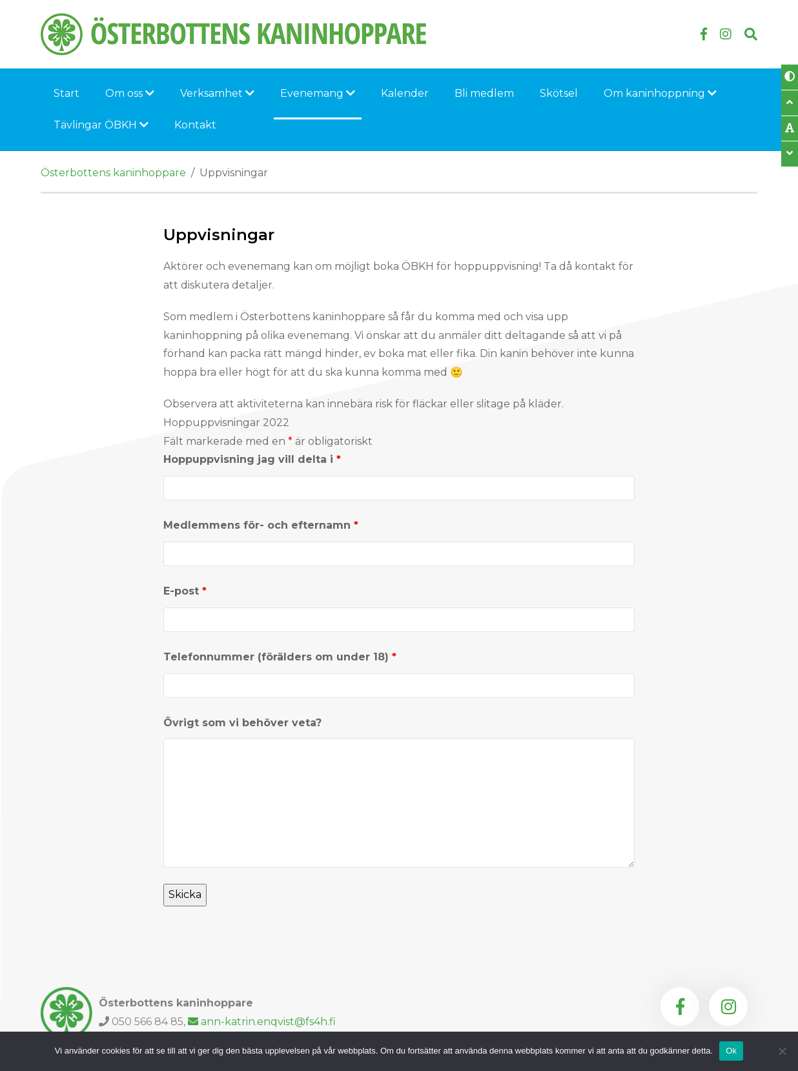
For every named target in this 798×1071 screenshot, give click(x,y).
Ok (731, 1051)
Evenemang (317, 93)
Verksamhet (217, 93)
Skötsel (559, 93)
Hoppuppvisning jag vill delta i (252, 459)
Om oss (129, 93)
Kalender (405, 93)
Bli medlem (484, 93)
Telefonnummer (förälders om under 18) (279, 657)
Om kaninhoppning (660, 93)
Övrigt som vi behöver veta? (242, 723)
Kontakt (195, 125)
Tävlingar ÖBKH (101, 125)
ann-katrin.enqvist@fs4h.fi (262, 1021)
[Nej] (781, 1051)
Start (66, 93)
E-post (185, 591)
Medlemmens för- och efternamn (260, 525)
